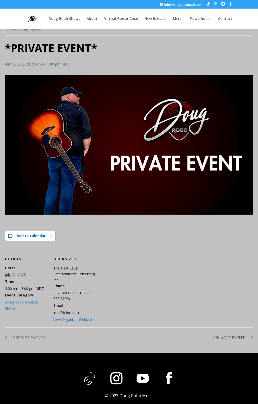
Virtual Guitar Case (121, 19)
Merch (178, 19)
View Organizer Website (72, 319)
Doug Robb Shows (64, 19)
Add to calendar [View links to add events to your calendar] (31, 235)
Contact (225, 19)
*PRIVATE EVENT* (28, 338)
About (92, 19)
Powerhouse (200, 19)
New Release (155, 19)
